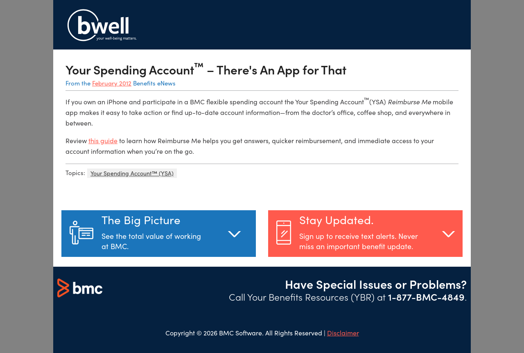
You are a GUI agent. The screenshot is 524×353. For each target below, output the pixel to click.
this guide (102, 140)
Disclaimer (343, 332)
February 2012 (111, 83)
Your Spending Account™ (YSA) (132, 173)
